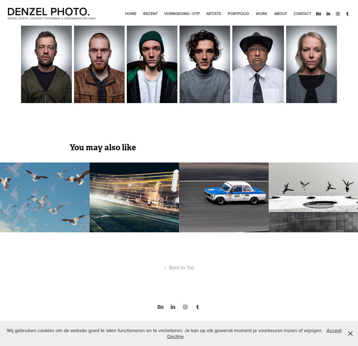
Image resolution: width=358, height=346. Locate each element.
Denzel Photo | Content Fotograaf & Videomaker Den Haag (52, 18)
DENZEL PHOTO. (50, 11)
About (280, 13)
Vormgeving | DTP (182, 13)
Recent (150, 13)
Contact (302, 13)
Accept (334, 330)
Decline (175, 336)
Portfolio (238, 13)
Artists (213, 13)
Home (130, 13)
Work (261, 13)
